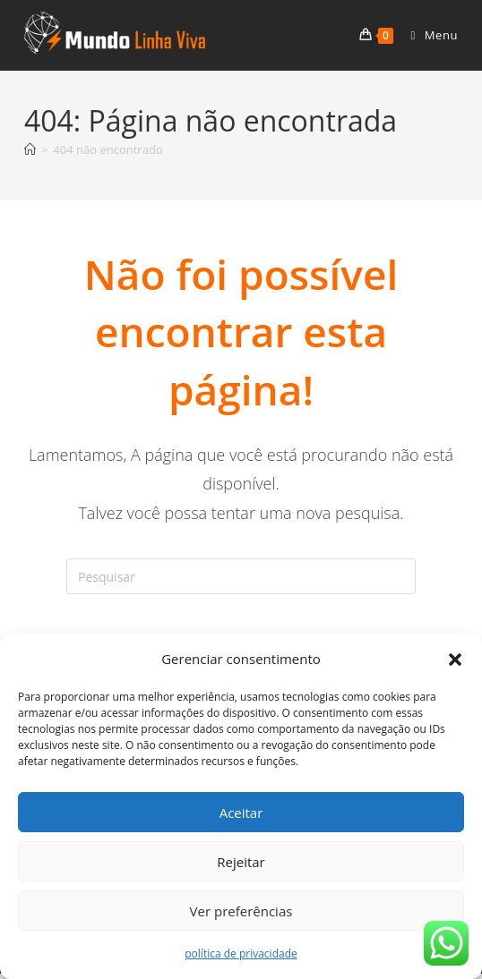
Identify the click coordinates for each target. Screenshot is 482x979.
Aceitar (241, 813)
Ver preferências (241, 911)
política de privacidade (241, 953)
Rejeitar (241, 862)
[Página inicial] (30, 149)
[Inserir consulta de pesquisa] (241, 576)
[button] (455, 659)
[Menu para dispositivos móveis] (427, 35)
